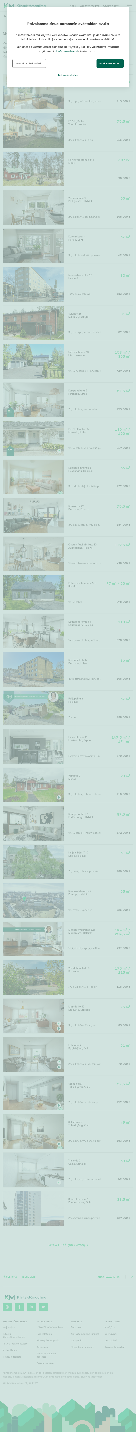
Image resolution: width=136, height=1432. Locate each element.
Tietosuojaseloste (67, 75)
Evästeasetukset (67, 51)
